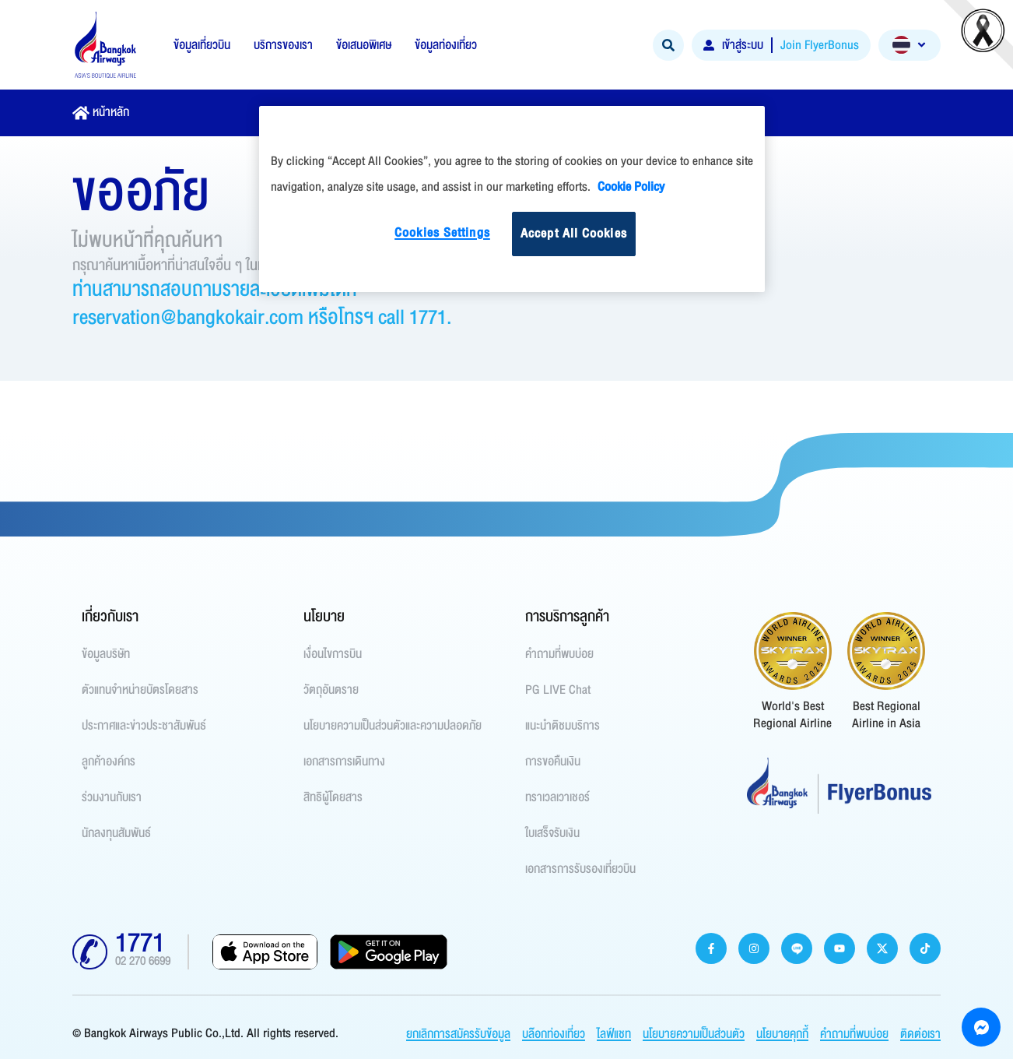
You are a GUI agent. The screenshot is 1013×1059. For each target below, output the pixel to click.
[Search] (668, 45)
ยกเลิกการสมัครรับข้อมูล (458, 1034)
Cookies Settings (442, 233)
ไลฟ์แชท (614, 1034)
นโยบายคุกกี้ (782, 1034)
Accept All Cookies (574, 234)
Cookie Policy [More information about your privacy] (631, 187)
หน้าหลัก (111, 112)
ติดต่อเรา (920, 1034)
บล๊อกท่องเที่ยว (553, 1034)
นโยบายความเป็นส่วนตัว (694, 1034)
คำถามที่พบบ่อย (854, 1034)
